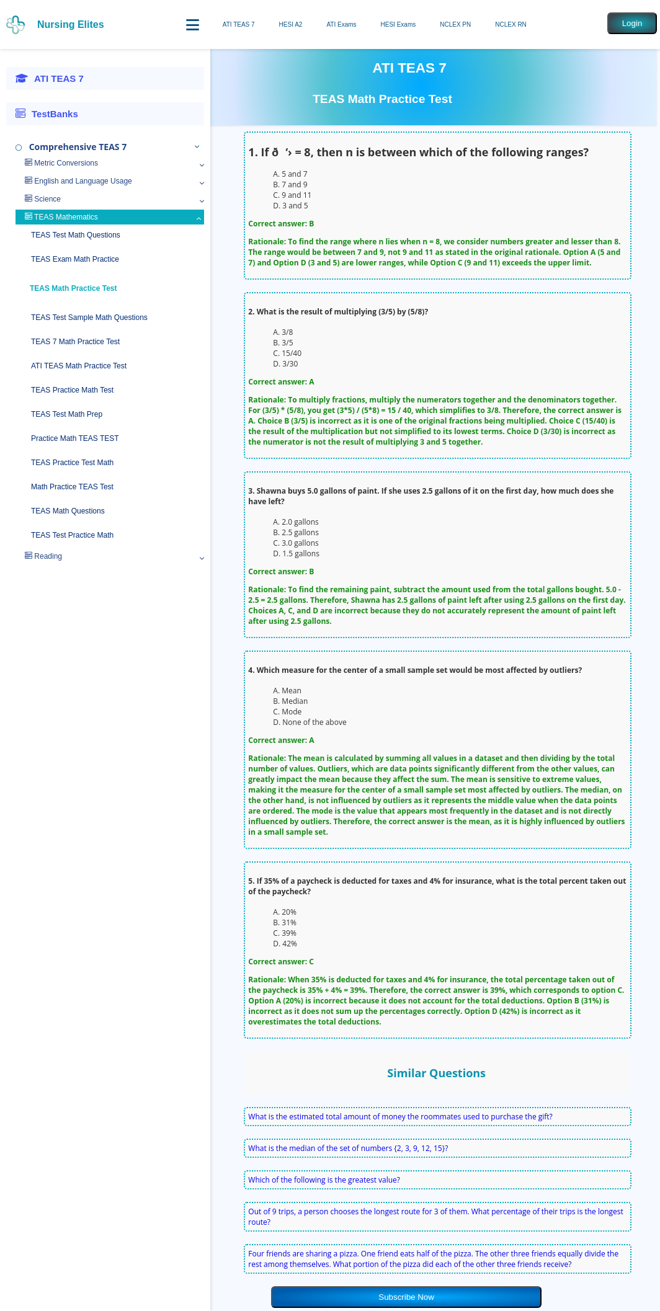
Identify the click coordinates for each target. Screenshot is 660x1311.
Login (632, 23)
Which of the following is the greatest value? (324, 1180)
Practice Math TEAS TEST (75, 438)
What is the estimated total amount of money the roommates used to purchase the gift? (400, 1116)
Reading (43, 556)
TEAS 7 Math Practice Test (75, 341)
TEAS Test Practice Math (72, 535)
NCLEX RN (511, 24)
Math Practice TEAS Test (72, 486)
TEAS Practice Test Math (72, 462)
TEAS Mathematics (61, 217)
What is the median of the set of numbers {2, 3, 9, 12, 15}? (348, 1148)
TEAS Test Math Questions (75, 235)
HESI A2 (291, 24)
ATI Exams (341, 24)
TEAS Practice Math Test (72, 390)
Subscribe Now (406, 1297)
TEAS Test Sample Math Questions (89, 317)
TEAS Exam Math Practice (75, 259)
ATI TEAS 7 (239, 24)
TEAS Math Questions (68, 511)
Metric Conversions (61, 163)
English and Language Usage (78, 181)
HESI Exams (398, 24)
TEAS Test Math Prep (66, 414)
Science (43, 199)
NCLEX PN (455, 24)
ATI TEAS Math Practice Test (79, 366)
